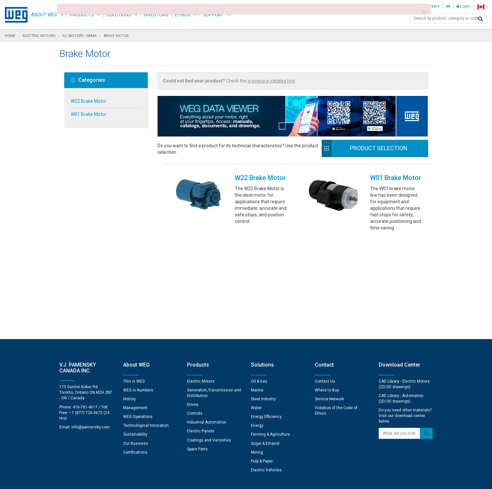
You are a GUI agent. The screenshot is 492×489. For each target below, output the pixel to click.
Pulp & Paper (262, 361)
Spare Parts (197, 349)
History (129, 299)
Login (463, 6)
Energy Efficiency (266, 317)
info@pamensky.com (90, 327)
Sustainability (135, 334)
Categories (88, 80)
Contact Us (325, 281)
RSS (263, 479)
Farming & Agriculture (270, 334)
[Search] (480, 19)
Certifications (135, 352)
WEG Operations (138, 317)
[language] (482, 6)
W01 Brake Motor (88, 114)
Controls (194, 313)
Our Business (135, 343)
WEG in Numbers (138, 290)
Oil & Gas (259, 281)
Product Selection (378, 148)
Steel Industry (263, 299)
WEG (14, 14)
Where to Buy (327, 290)
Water (256, 308)
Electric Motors (201, 281)
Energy (257, 325)
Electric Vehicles (266, 370)
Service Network (329, 299)
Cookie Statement (205, 479)
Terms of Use (241, 479)
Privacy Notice (167, 479)
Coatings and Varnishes (209, 340)
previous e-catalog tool (271, 80)
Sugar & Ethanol (265, 343)
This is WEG (134, 281)
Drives (193, 304)
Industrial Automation (206, 322)
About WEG (44, 14)
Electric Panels (200, 331)
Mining (257, 352)
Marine (257, 290)
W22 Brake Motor (88, 101)
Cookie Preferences (252, 459)
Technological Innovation (146, 325)
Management (135, 308)
